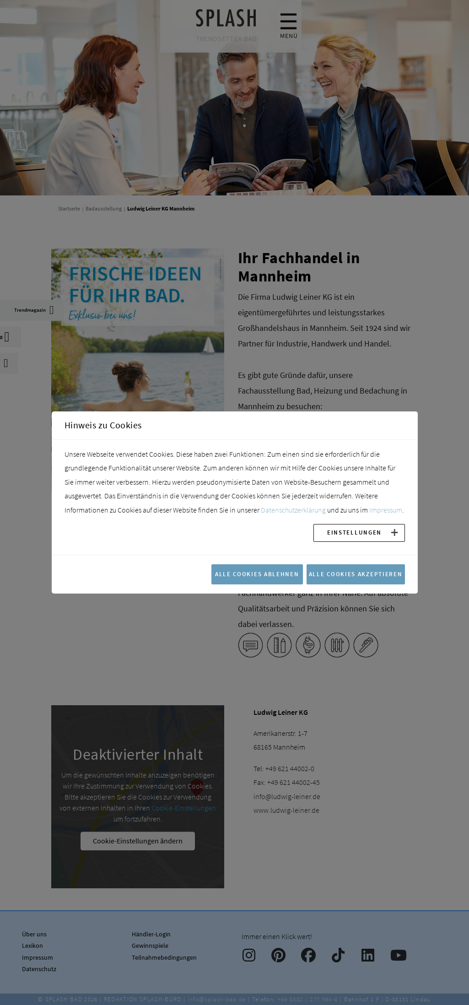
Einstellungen (354, 532)
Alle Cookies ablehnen (257, 574)
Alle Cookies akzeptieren (356, 574)
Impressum (385, 509)
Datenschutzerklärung (293, 509)
